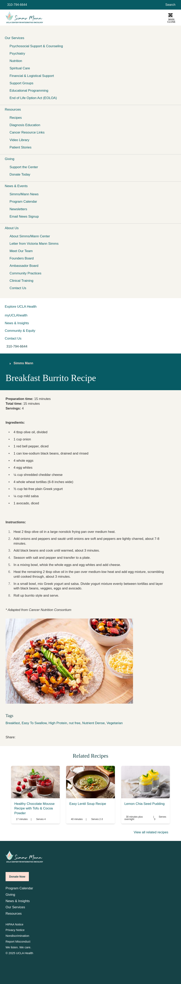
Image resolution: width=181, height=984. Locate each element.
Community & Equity (20, 331)
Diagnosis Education (25, 125)
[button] (90, 37)
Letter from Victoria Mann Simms (34, 244)
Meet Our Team (21, 251)
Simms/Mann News (24, 194)
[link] (18, 736)
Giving (10, 895)
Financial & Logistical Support (32, 76)
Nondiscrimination (17, 935)
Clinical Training (21, 281)
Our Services (15, 907)
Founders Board (22, 258)
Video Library (19, 140)
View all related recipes (151, 832)
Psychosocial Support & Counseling (36, 46)
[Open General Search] (169, 5)
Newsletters (18, 209)
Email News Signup (24, 216)
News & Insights (17, 323)
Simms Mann (23, 363)
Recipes (16, 118)
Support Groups (21, 83)
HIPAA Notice (14, 924)
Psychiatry (17, 53)
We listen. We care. (18, 947)
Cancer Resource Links (27, 132)
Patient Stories (20, 147)
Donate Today (20, 174)
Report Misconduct (18, 941)
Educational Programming (29, 90)
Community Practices (25, 273)
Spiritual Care (20, 68)
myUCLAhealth (16, 315)
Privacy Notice (15, 930)
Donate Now (17, 876)
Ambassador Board (24, 266)
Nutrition (16, 61)
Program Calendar (23, 201)
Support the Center (24, 167)
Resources (14, 913)
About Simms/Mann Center (30, 236)
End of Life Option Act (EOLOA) (33, 98)
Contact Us (18, 288)
